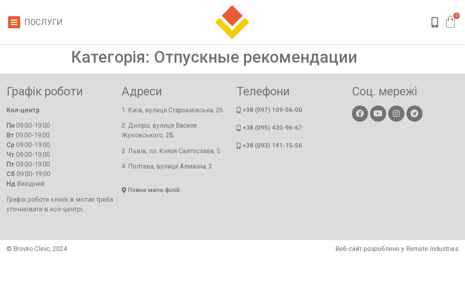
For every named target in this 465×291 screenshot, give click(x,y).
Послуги (43, 22)
